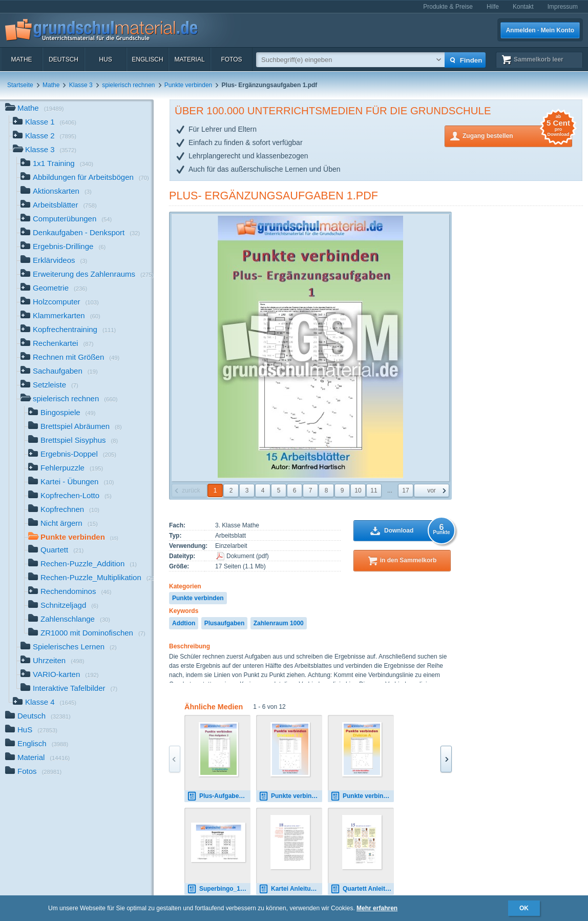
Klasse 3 (81, 85)
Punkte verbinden (188, 85)
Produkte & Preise (448, 6)
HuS (105, 59)
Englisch (147, 59)
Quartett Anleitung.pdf (362, 889)
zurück (191, 490)
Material (189, 59)
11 (373, 490)
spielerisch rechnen (128, 85)
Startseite (20, 85)
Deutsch (63, 59)
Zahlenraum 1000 (279, 623)
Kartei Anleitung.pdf (290, 889)
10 (357, 490)
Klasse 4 (44, 703)
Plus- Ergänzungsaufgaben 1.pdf (273, 195)
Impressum (563, 6)
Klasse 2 (44, 136)
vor (431, 490)
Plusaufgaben (224, 623)
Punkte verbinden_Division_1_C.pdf (290, 796)
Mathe (21, 59)
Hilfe (493, 6)
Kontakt (523, 6)
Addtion (183, 623)
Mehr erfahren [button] (376, 908)
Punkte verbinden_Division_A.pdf (362, 796)
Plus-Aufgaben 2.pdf (218, 796)
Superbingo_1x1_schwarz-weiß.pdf (218, 889)
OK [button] (524, 908)
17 (405, 490)
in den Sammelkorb (408, 560)
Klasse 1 (44, 122)
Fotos (231, 59)
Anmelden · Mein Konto (540, 30)
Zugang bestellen (517, 135)
